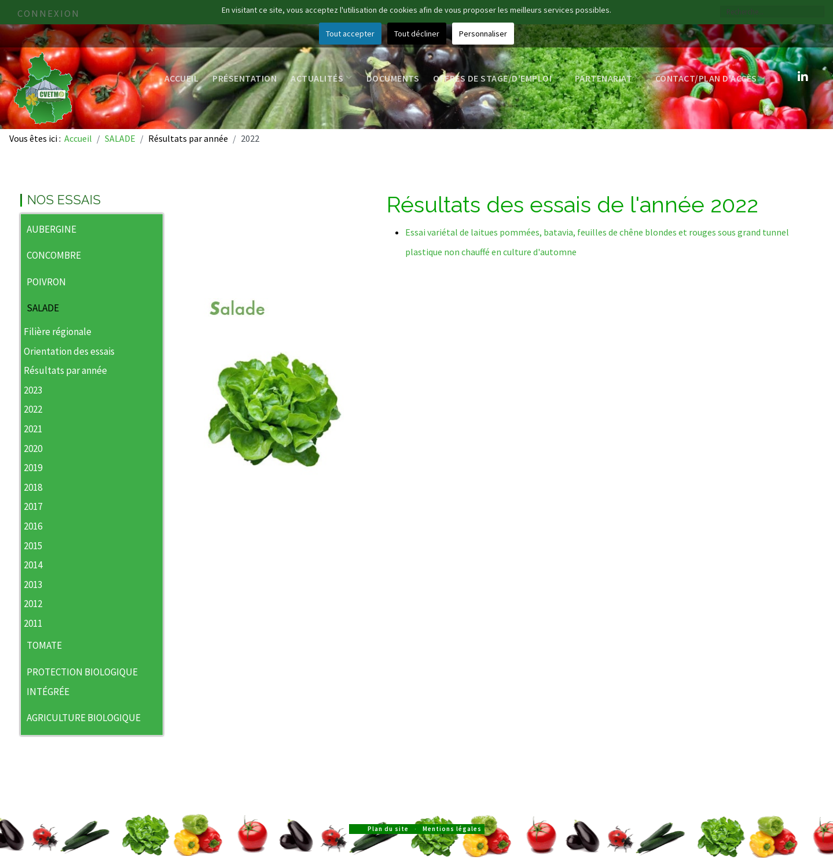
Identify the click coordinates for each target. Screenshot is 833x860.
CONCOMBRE (54, 255)
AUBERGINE (51, 229)
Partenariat (608, 78)
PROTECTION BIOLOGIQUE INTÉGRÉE (82, 682)
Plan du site (388, 829)
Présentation (244, 78)
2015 (33, 545)
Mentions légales (452, 829)
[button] (154, 230)
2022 (33, 409)
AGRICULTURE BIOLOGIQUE (84, 717)
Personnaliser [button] (483, 33)
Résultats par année (65, 370)
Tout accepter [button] (350, 33)
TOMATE (44, 645)
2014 (33, 564)
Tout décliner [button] (416, 33)
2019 (33, 467)
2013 (33, 584)
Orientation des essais (69, 351)
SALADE (43, 308)
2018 (33, 487)
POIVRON (46, 281)
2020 (33, 448)
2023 (33, 390)
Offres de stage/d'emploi (497, 78)
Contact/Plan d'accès (710, 78)
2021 (33, 428)
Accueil (181, 78)
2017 (33, 506)
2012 (33, 603)
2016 (33, 526)
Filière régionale (57, 331)
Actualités (322, 78)
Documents (393, 78)
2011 (33, 623)
